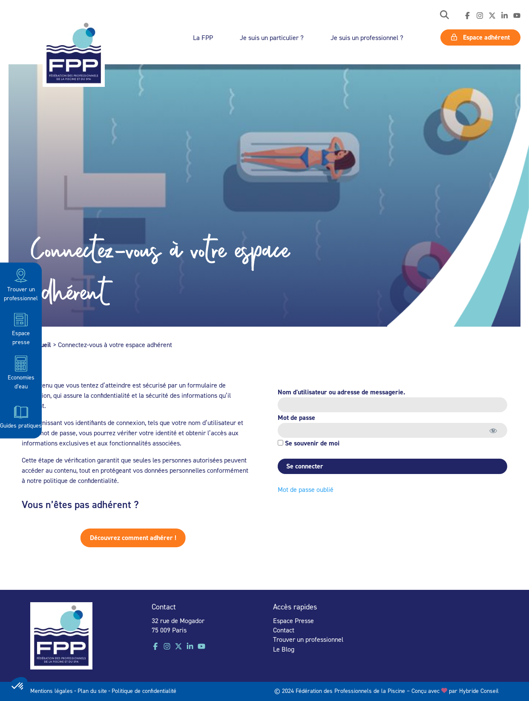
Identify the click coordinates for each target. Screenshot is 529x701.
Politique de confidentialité (144, 690)
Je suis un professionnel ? (367, 37)
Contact (283, 630)
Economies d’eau (21, 372)
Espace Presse (293, 620)
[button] (444, 15)
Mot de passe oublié (303, 489)
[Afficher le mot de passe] (491, 430)
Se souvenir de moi (306, 443)
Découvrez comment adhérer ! (110, 537)
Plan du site (92, 690)
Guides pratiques (21, 416)
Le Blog (283, 649)
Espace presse (21, 328)
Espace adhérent (480, 37)
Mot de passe (294, 417)
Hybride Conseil (479, 690)
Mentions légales (51, 690)
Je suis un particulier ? (272, 37)
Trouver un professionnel (21, 284)
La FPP (203, 37)
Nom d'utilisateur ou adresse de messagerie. (338, 392)
